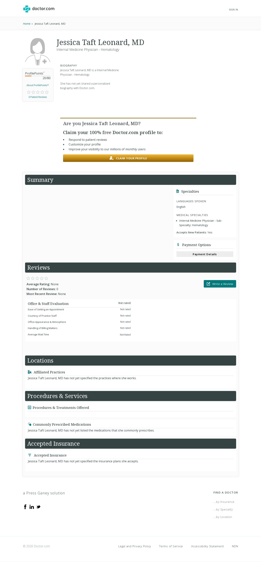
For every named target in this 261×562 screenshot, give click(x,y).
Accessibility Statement (207, 546)
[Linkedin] (32, 507)
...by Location (222, 517)
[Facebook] (25, 507)
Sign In (233, 9)
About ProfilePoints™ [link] (38, 85)
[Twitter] (38, 507)
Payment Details (205, 254)
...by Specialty (223, 509)
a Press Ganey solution (44, 493)
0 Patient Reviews (38, 97)
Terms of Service (171, 546)
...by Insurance (223, 502)
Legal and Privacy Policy (134, 546)
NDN (235, 546)
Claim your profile (128, 158)
